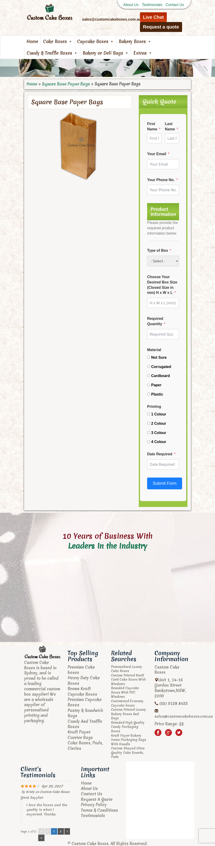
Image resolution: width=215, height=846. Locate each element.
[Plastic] (148, 394)
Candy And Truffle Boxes (84, 722)
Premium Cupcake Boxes (84, 701)
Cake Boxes (57, 41)
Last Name (170, 126)
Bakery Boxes (135, 41)
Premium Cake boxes (81, 669)
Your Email (156, 154)
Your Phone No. (161, 180)
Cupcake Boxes (95, 41)
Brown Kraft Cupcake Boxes (82, 690)
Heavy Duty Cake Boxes (83, 680)
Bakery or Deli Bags (105, 53)
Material (154, 350)
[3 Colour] (148, 432)
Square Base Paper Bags (65, 84)
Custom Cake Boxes (54, 791)
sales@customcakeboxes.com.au (184, 716)
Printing (154, 406)
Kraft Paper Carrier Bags (80, 733)
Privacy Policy (93, 804)
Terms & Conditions (99, 809)
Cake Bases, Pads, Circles (84, 743)
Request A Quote (96, 799)
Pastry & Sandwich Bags (85, 712)
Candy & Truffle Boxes (52, 53)
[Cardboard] (148, 375)
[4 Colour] (148, 441)
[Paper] (148, 384)
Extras (142, 53)
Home (32, 41)
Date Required (159, 454)
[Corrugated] (148, 366)
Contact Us (175, 5)
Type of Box (157, 250)
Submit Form (165, 483)
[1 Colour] (148, 413)
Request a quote (161, 26)
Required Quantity (155, 321)
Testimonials (152, 5)
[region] (107, 68)
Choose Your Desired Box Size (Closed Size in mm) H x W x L (162, 285)
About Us (131, 5)
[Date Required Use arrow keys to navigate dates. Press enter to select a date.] (163, 464)
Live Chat (153, 17)
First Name (152, 126)
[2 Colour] (148, 423)
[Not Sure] (148, 357)
